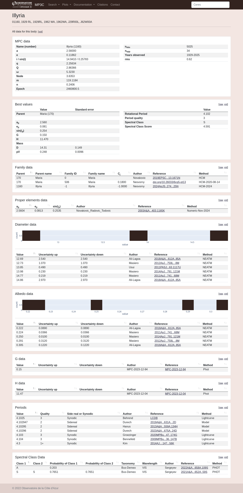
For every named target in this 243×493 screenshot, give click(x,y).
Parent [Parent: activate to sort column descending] (20, 173)
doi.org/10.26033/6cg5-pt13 (169, 182)
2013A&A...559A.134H (164, 426)
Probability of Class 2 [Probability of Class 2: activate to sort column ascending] (99, 463)
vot (40, 31)
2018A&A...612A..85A (167, 258)
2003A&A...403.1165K (151, 210)
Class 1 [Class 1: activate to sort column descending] (21, 463)
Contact (115, 4)
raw (221, 104)
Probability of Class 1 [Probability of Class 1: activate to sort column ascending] (63, 463)
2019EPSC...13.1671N (166, 177)
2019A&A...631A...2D (163, 422)
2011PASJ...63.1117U (167, 267)
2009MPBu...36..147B (163, 439)
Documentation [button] (83, 4)
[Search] (210, 5)
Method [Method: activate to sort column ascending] (204, 173)
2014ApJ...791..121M (167, 271)
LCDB (154, 418)
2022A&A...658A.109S (194, 467)
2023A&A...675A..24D (163, 430)
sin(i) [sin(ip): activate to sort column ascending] (57, 206)
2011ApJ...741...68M (166, 275)
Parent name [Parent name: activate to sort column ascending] (43, 173)
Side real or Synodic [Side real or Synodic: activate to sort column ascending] (80, 413)
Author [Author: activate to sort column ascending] (137, 173)
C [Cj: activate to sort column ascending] (119, 174)
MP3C (39, 5)
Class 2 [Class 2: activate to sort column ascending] (38, 463)
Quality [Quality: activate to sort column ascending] (44, 413)
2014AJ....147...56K (162, 443)
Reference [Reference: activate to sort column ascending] (159, 173)
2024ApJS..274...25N (166, 186)
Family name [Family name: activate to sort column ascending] (96, 173)
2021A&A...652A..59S (194, 472)
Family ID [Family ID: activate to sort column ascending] (71, 173)
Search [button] (53, 4)
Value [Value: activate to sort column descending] (19, 254)
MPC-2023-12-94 (175, 369)
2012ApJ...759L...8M (166, 263)
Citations (102, 4)
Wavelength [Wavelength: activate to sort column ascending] (149, 463)
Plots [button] (65, 4)
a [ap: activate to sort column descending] (17, 206)
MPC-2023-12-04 (175, 393)
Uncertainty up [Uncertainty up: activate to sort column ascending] (48, 254)
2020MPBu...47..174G (163, 435)
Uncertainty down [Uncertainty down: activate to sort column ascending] (92, 254)
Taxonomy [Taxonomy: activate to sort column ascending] (128, 463)
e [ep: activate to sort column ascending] (36, 206)
